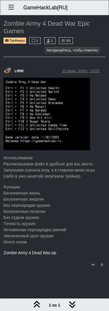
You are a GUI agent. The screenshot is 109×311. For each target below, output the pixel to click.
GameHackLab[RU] (45, 7)
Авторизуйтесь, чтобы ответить (72, 50)
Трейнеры (15, 41)
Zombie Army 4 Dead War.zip (29, 252)
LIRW (19, 71)
